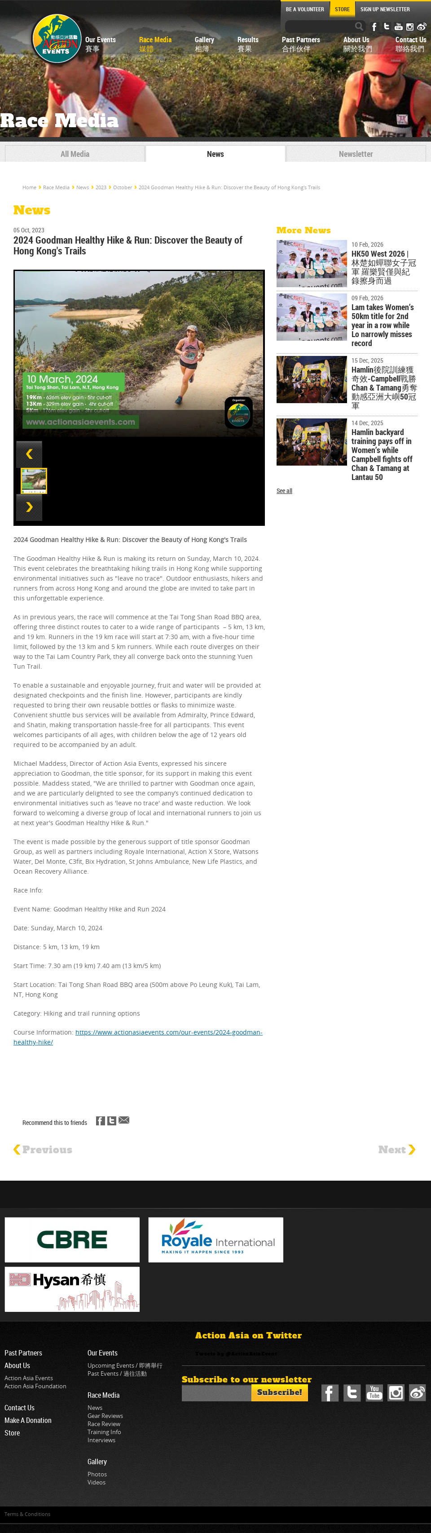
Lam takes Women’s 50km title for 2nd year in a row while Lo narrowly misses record (383, 325)
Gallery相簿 (204, 44)
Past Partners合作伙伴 (301, 44)
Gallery (97, 1461)
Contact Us (19, 1408)
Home (29, 187)
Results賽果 (248, 44)
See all (284, 490)
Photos (97, 1474)
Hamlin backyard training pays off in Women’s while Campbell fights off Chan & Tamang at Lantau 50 (382, 454)
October (122, 187)
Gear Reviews (105, 1416)
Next (396, 1150)
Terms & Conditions (27, 1514)
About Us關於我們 (357, 44)
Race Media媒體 (155, 44)
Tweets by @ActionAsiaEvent (236, 1354)
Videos (97, 1482)
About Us (17, 1365)
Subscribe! (279, 1392)
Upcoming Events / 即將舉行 (125, 1365)
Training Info (104, 1432)
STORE (342, 9)
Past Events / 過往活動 (117, 1373)
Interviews (101, 1440)
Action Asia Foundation (35, 1386)
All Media (75, 153)
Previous (43, 1150)
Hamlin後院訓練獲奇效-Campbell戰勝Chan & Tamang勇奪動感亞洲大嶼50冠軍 (385, 387)
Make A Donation (28, 1420)
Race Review (104, 1424)
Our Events (103, 1353)
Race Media (56, 187)
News (215, 153)
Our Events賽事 (100, 44)
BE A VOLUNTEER (305, 9)
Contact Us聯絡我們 (411, 44)
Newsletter (356, 153)
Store (12, 1433)
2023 (101, 187)
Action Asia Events (28, 1378)
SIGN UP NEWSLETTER (385, 9)
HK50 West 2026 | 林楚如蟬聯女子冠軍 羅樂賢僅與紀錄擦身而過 (384, 267)
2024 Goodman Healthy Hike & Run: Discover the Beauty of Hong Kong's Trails (229, 187)
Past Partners (23, 1353)
